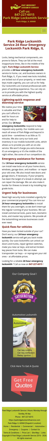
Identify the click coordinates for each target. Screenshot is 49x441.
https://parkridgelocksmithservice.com (24, 420)
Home (6, 426)
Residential (15, 426)
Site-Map (35, 433)
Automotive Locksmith (24, 314)
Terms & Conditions (11, 433)
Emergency (13, 429)
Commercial (28, 426)
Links (43, 433)
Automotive (40, 426)
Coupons (24, 429)
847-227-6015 (24, 14)
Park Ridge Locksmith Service (23, 66)
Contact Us (35, 429)
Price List (26, 433)
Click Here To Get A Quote (24, 366)
